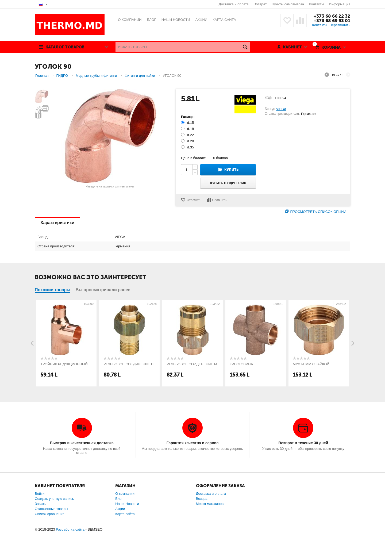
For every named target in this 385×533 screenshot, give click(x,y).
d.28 (188, 141)
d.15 (188, 123)
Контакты (316, 4)
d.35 (188, 147)
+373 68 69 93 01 (332, 20)
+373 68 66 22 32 (332, 16)
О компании (124, 494)
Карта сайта (124, 514)
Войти (39, 494)
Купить (231, 170)
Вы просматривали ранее (103, 289)
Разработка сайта (70, 529)
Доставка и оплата (234, 4)
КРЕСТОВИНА (241, 364)
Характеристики (57, 222)
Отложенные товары (51, 509)
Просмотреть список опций (318, 212)
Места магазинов (210, 504)
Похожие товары (52, 289)
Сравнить (219, 200)
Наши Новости (127, 504)
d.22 (188, 135)
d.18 (188, 129)
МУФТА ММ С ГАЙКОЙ (311, 364)
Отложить (194, 200)
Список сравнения (49, 514)
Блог (119, 499)
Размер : (188, 117)
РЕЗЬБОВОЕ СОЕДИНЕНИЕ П (128, 364)
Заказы (40, 504)
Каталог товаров (64, 47)
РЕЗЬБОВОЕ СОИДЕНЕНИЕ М (192, 364)
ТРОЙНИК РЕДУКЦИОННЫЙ (64, 364)
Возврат (260, 4)
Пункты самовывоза (288, 4)
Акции (120, 509)
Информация (339, 4)
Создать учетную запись (54, 499)
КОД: (268, 98)
